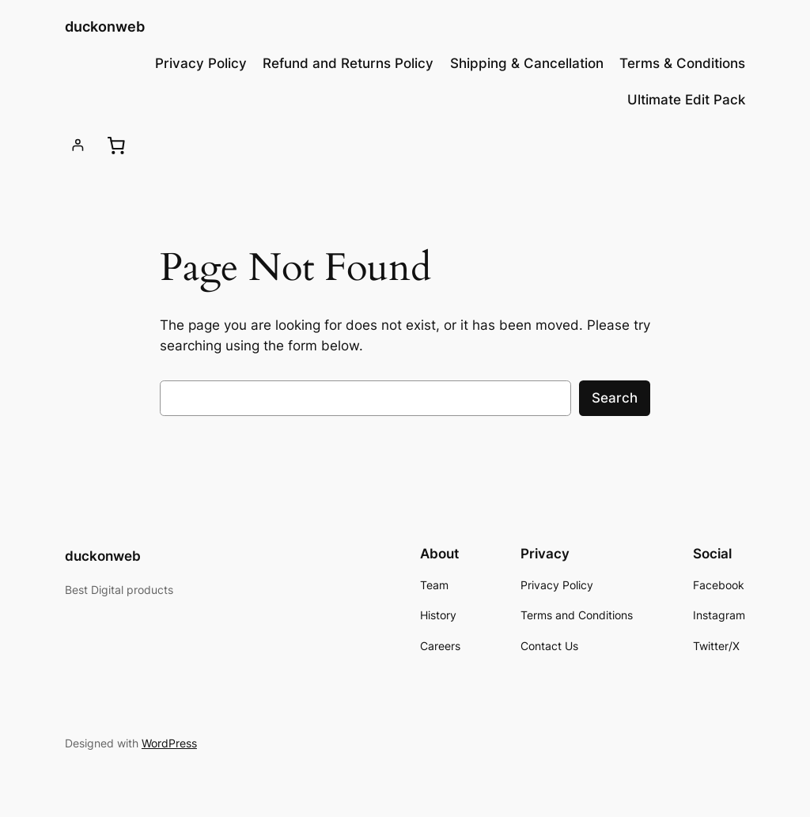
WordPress (169, 743)
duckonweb (105, 26)
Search (615, 398)
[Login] (78, 145)
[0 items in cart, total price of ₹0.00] (116, 145)
